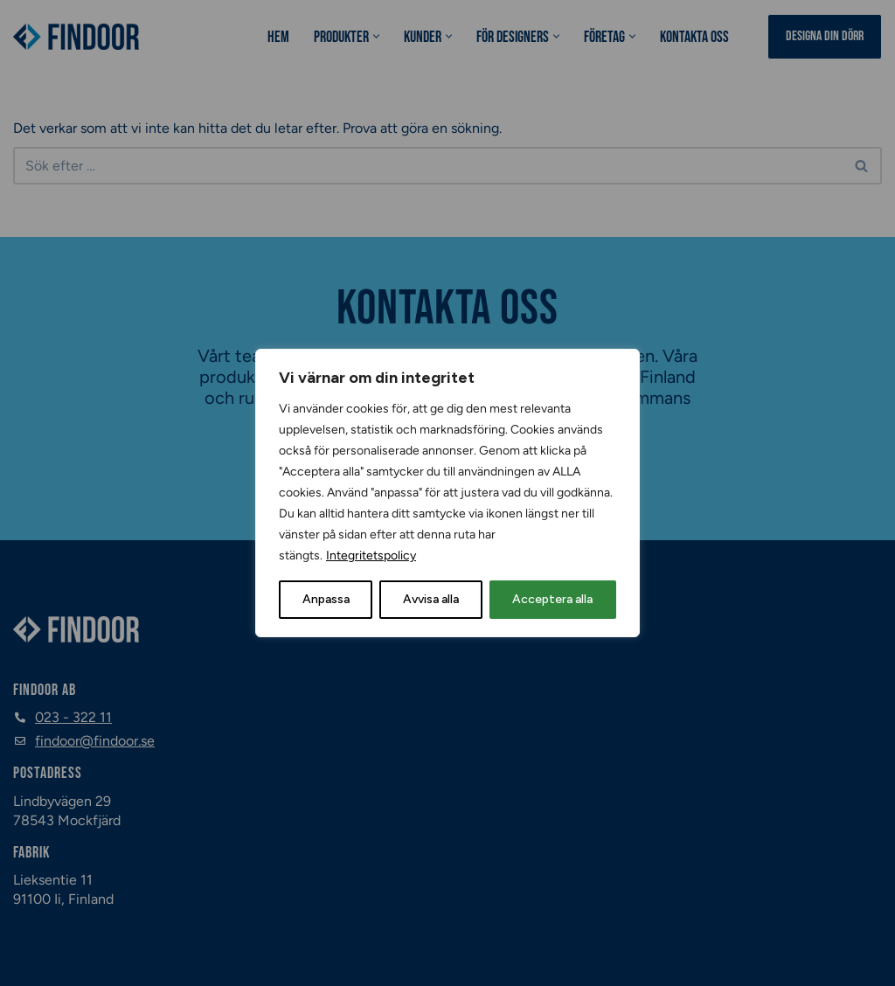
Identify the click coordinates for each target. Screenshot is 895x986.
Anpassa (326, 599)
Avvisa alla (431, 599)
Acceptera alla (552, 599)
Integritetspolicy (371, 555)
